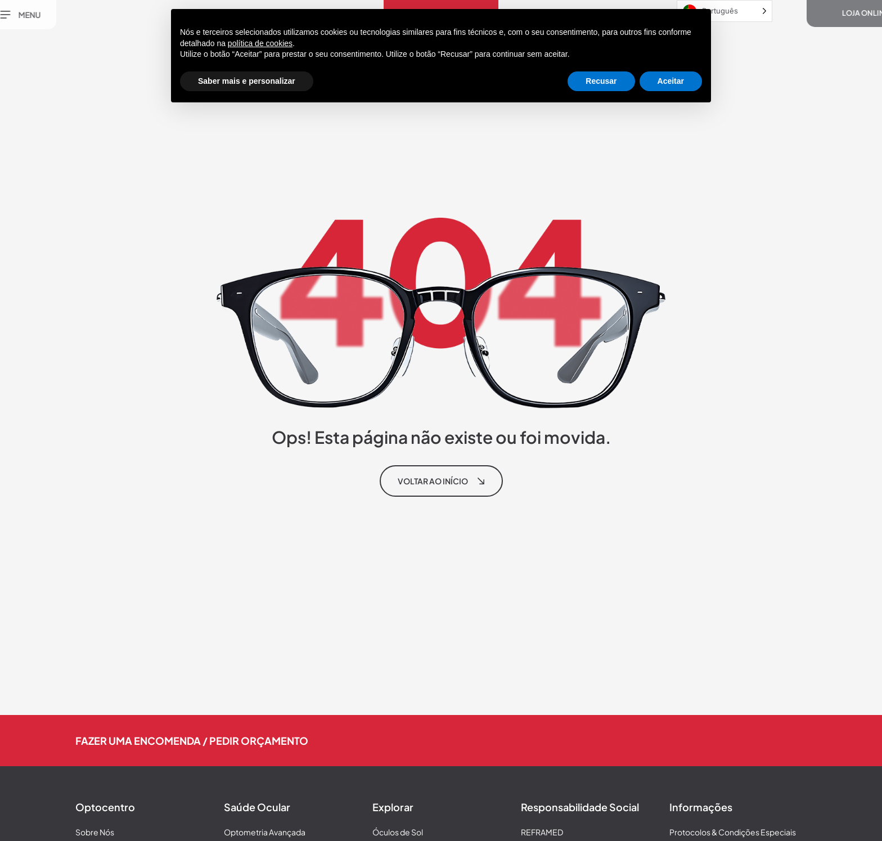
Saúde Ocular (257, 806)
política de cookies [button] (260, 43)
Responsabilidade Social (580, 806)
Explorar (392, 806)
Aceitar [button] (671, 81)
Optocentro (105, 806)
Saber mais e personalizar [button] (246, 81)
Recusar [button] (601, 81)
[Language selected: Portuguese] (724, 11)
